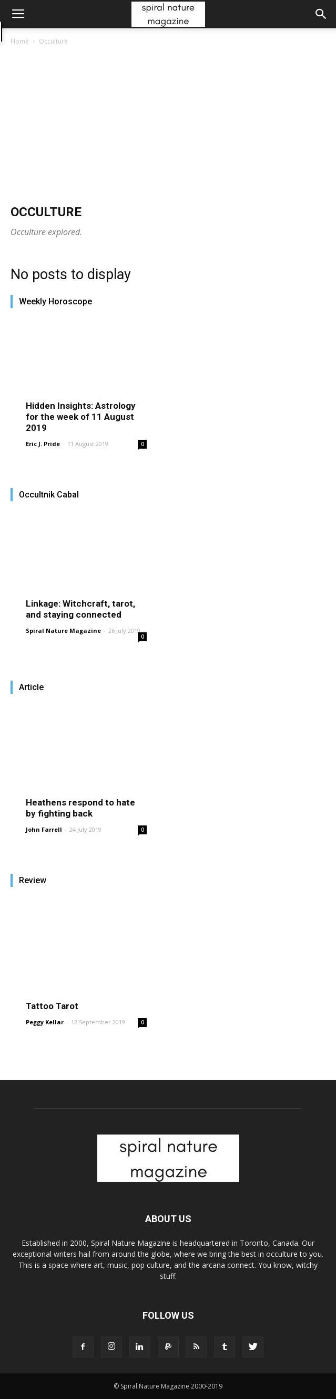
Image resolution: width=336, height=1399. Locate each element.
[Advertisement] (168, 125)
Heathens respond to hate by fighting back (80, 808)
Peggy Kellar (45, 1022)
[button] (321, 14)
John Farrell (44, 829)
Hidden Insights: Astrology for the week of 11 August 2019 (81, 416)
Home (20, 41)
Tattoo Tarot (52, 1006)
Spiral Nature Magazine (63, 630)
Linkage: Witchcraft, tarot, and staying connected (80, 609)
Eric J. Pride (43, 444)
